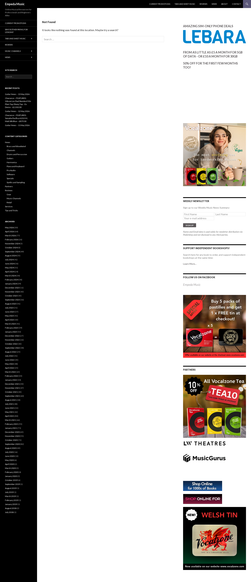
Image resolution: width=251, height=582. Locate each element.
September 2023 (12, 299)
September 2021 (12, 396)
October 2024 (11, 247)
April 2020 (9, 464)
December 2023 (12, 287)
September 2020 (12, 444)
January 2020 (11, 476)
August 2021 (10, 400)
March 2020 (10, 468)
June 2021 (9, 408)
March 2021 (10, 420)
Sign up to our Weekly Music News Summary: (206, 207)
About (224, 4)
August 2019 (10, 488)
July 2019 (9, 492)
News (214, 4)
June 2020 (9, 456)
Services (9, 206)
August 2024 (10, 255)
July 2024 (9, 259)
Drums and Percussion (17, 154)
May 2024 (9, 267)
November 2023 (12, 291)
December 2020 (12, 432)
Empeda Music (15, 4)
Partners (9, 186)
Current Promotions (159, 4)
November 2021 (12, 388)
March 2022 (10, 372)
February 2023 (11, 328)
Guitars (10, 158)
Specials (10, 178)
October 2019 (11, 480)
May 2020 (9, 460)
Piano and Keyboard (15, 166)
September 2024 (12, 251)
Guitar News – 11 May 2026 (17, 125)
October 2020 (11, 440)
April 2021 (9, 416)
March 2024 (10, 275)
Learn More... (189, 263)
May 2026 (9, 227)
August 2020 (10, 448)
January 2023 (11, 332)
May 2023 (9, 315)
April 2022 (9, 368)
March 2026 (10, 235)
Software (11, 174)
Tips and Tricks (11, 210)
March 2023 (10, 323)
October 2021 (11, 392)
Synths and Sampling (16, 182)
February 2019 (11, 500)
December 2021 (12, 384)
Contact (236, 4)
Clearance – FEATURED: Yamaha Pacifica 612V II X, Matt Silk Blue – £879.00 (16, 118)
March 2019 (10, 496)
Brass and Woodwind (16, 146)
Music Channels (13, 51)
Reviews (203, 4)
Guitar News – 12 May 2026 (17, 111)
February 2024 (11, 279)
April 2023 (9, 319)
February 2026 (11, 239)
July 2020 (9, 452)
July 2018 (9, 512)
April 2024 (9, 271)
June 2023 (9, 311)
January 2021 (11, 428)
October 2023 (11, 295)
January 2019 (11, 504)
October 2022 (11, 344)
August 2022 (10, 352)
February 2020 (11, 472)
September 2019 (12, 484)
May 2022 (9, 364)
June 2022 (9, 360)
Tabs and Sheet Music (185, 4)
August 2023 (10, 303)
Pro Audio (11, 170)
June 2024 (9, 263)
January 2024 (11, 283)
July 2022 (9, 356)
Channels (11, 150)
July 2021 (9, 404)
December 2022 (12, 336)
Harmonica (12, 162)
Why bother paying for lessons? (16, 30)
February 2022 (11, 376)
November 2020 (12, 436)
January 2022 (11, 380)
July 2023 (9, 307)
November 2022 (12, 340)
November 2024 (12, 243)
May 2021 (9, 412)
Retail (9, 202)
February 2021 (11, 424)
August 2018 (10, 508)
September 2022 (12, 348)
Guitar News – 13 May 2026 (17, 94)
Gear (9, 194)
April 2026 (9, 231)
